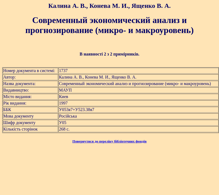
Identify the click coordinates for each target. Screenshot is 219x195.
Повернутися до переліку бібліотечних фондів (109, 141)
